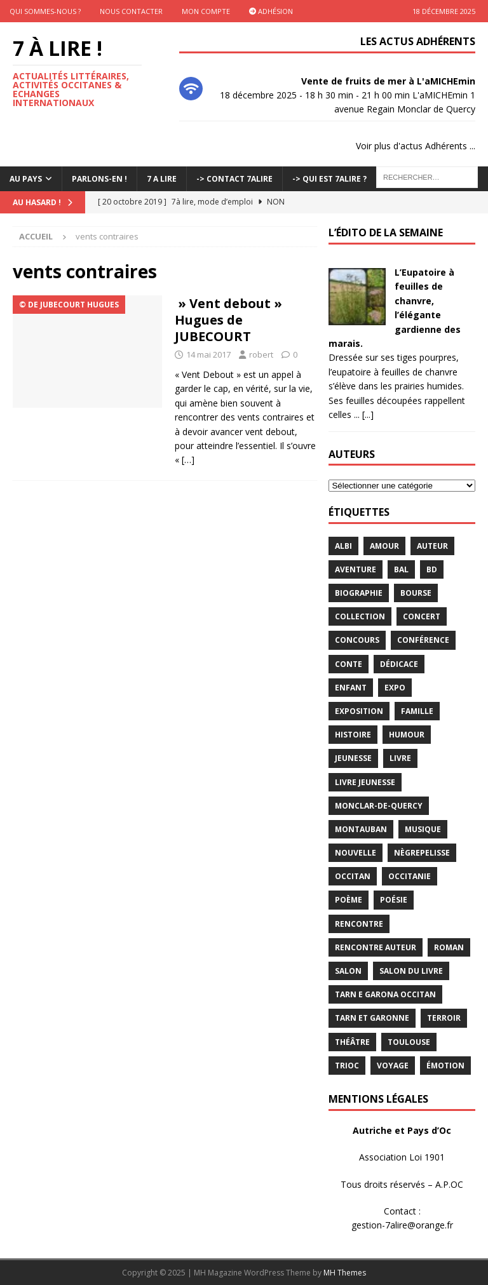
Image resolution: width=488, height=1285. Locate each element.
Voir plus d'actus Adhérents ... (415, 146)
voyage (393, 1065)
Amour (384, 546)
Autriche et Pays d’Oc (402, 1130)
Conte (348, 664)
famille (417, 711)
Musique (423, 829)
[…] (188, 460)
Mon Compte (206, 11)
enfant (351, 687)
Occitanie (409, 876)
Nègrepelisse (422, 852)
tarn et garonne (372, 1018)
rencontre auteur (375, 947)
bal (401, 569)
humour (406, 734)
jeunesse (353, 758)
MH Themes (344, 1272)
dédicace (399, 664)
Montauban (361, 829)
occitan (352, 876)
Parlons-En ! (99, 178)
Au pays (26, 178)
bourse (415, 593)
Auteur (432, 546)
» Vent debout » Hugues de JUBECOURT (228, 320)
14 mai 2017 (208, 354)
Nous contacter (131, 11)
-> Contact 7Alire (234, 178)
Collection (360, 616)
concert (421, 616)
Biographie (359, 593)
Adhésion (271, 11)
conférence (423, 640)
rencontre (359, 923)
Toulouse (409, 1042)
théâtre (352, 1042)
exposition (359, 711)
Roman (449, 947)
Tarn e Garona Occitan (385, 994)
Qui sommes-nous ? (45, 11)
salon (348, 970)
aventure (355, 569)
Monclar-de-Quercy (379, 805)
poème (348, 899)
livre (400, 758)
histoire (353, 734)
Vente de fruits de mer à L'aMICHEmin (388, 81)
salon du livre (411, 970)
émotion (445, 1065)
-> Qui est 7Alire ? (329, 178)
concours (357, 640)
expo (394, 687)
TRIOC (347, 1065)
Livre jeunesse (365, 782)
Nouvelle (355, 852)
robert (261, 354)
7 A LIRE (162, 178)
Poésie (393, 899)
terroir (444, 1018)
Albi (343, 546)
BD (431, 569)
